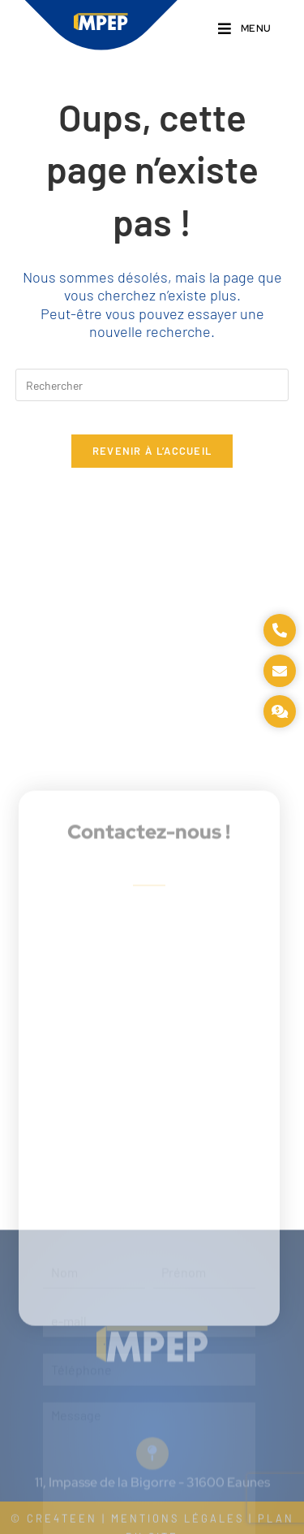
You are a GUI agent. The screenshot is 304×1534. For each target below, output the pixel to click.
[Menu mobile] (245, 28)
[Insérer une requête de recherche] (152, 385)
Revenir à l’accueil (152, 450)
